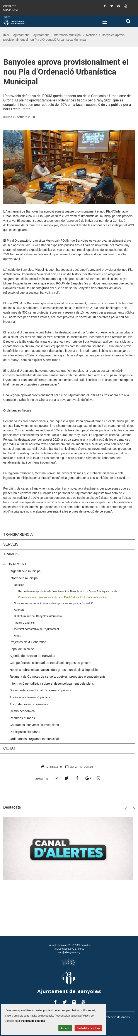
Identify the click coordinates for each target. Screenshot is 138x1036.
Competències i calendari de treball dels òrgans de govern (50, 663)
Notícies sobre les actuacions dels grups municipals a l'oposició (53, 603)
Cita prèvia (10, 10)
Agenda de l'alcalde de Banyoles (32, 656)
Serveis (10, 544)
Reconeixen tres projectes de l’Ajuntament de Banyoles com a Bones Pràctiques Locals (67, 591)
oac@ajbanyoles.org (69, 952)
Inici (6, 35)
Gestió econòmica (22, 711)
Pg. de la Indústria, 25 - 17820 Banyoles (69, 945)
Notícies (91, 35)
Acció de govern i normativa (29, 704)
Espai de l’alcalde (22, 649)
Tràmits (11, 554)
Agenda (19, 609)
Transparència (18, 534)
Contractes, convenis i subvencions (34, 725)
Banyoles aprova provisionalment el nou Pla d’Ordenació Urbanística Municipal (62, 597)
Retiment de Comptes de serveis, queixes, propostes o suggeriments (58, 676)
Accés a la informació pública (30, 697)
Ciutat (9, 748)
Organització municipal (25, 571)
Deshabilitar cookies (88, 1028)
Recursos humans (22, 718)
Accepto (65, 1028)
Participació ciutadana (25, 732)
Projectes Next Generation (28, 642)
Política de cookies (33, 1020)
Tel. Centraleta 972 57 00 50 (69, 948)
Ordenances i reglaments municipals (35, 739)
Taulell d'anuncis (24, 622)
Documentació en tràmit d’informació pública (40, 690)
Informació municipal (67, 35)
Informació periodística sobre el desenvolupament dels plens (52, 683)
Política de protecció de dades (109, 1017)
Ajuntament (21, 35)
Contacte (9, 6)
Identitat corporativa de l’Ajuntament (36, 629)
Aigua (17, 635)
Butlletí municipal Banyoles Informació (38, 616)
